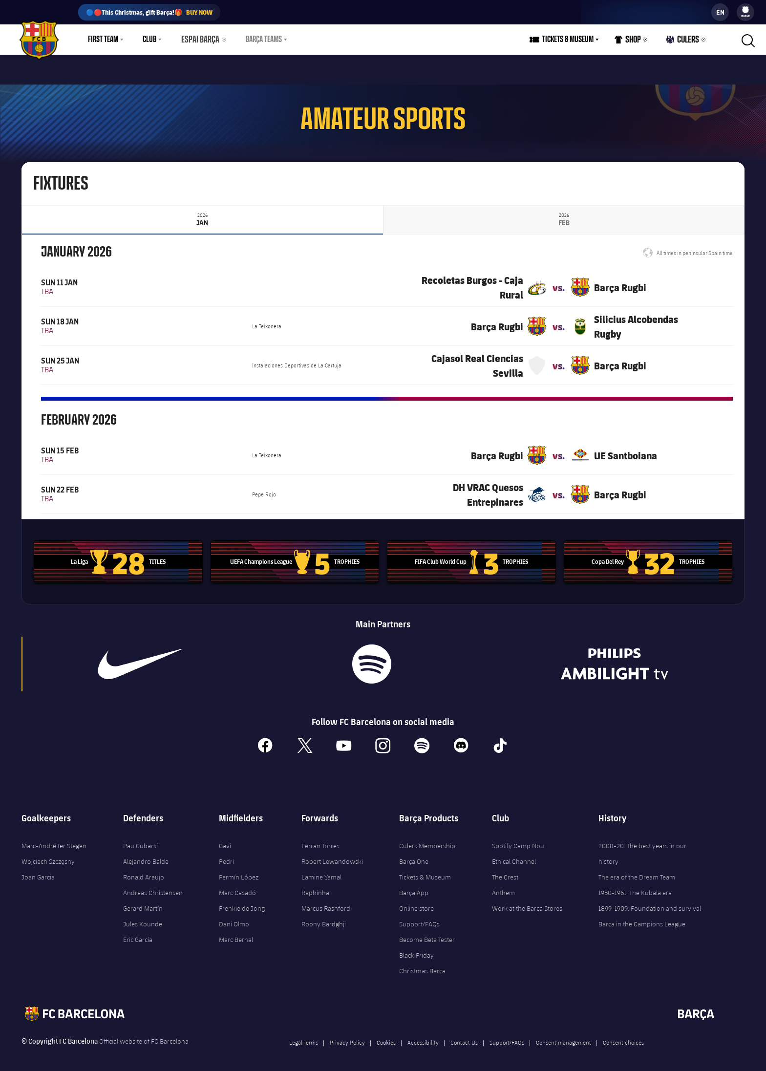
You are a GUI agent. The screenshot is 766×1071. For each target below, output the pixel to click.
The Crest (505, 871)
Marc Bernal (236, 933)
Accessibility (423, 1035)
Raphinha (315, 886)
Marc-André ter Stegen (53, 839)
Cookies (386, 1035)
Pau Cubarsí (140, 839)
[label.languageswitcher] (720, 12)
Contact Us (464, 1035)
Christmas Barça (422, 964)
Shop (630, 41)
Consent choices (623, 1035)
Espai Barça (198, 39)
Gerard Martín (143, 902)
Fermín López (238, 871)
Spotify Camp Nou (518, 839)
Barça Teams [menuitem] (259, 39)
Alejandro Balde (146, 855)
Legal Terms (303, 1035)
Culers (684, 41)
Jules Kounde (142, 917)
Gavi (225, 839)
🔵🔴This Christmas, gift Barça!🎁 (149, 12)
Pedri (226, 855)
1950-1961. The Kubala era (635, 886)
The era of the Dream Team (636, 871)
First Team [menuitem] (103, 39)
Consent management (563, 1035)
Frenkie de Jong (242, 902)
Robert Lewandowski (332, 855)
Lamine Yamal (321, 871)
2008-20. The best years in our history (642, 847)
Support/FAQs (419, 917)
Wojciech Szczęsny (48, 855)
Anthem (503, 886)
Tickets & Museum (425, 871)
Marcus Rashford (325, 902)
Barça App (413, 886)
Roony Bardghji (323, 917)
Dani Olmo (234, 917)
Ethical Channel (514, 855)
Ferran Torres (320, 839)
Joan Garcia (38, 871)
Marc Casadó (237, 886)
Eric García (137, 933)
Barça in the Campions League (641, 917)
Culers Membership (427, 839)
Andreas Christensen (153, 886)
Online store (416, 902)
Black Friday (416, 949)
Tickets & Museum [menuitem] (570, 39)
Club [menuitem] (149, 39)
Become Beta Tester (427, 933)
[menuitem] (745, 9)
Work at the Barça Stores (527, 902)
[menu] (745, 12)
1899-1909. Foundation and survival (649, 902)
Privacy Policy (347, 1035)
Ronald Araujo (143, 871)
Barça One (413, 855)
